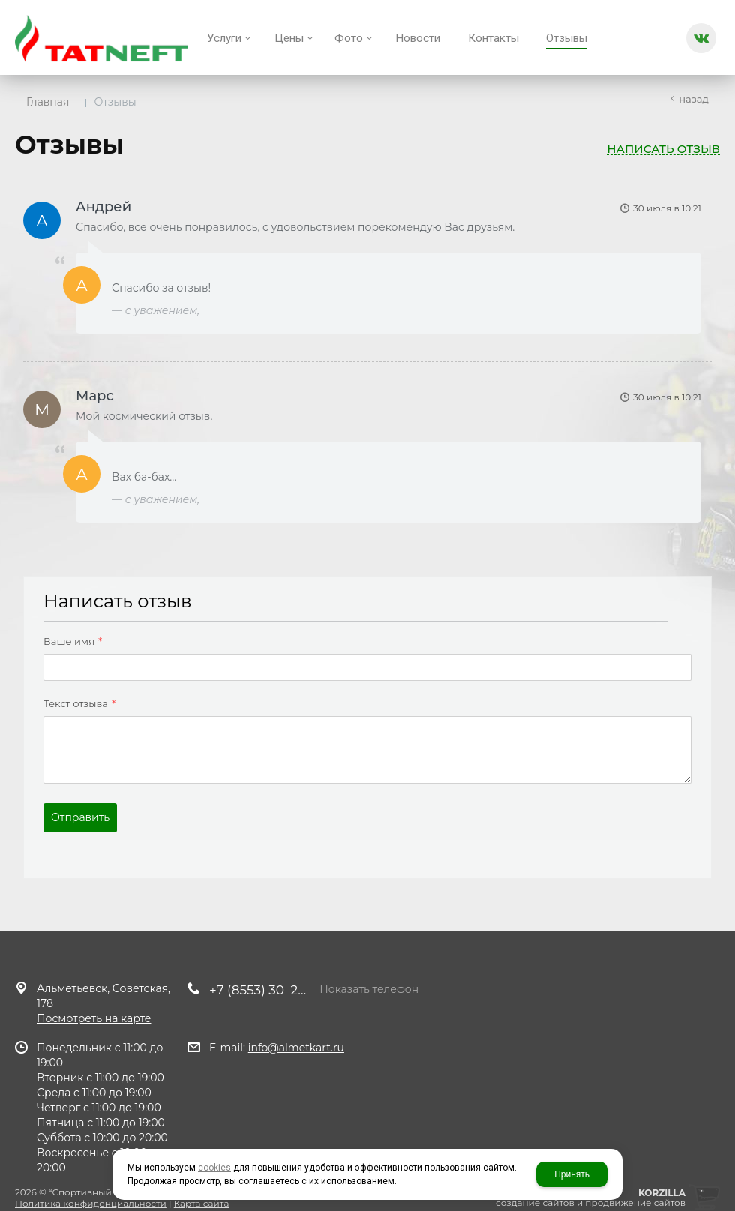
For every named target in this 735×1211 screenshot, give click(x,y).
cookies (214, 1167)
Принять (572, 1174)
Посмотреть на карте (94, 1003)
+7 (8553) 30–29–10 (261, 974)
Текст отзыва (71, 694)
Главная (47, 102)
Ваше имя (64, 632)
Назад (694, 99)
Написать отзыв (663, 149)
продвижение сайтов (635, 1187)
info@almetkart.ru (296, 1032)
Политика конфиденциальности (90, 1188)
